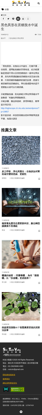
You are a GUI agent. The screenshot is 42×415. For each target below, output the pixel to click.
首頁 (3, 15)
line (12, 19)
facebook (3, 19)
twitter (8, 19)
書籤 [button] (28, 18)
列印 (23, 18)
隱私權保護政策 (9, 375)
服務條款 (6, 379)
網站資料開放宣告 (10, 383)
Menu (3, 3)
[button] (38, 3)
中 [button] (18, 19)
